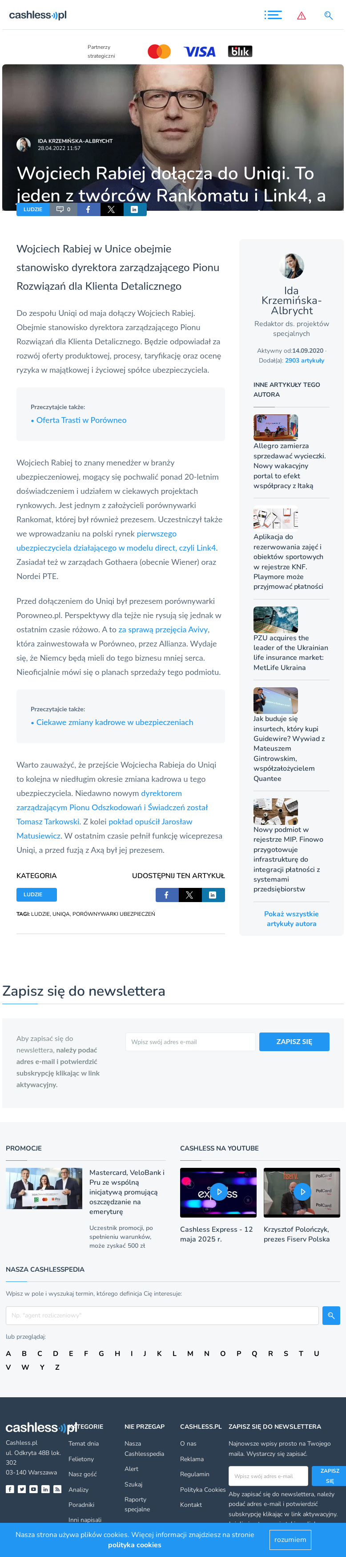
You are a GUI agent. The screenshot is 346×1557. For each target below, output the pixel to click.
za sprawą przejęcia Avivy (163, 629)
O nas (188, 1443)
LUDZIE (33, 209)
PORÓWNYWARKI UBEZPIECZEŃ (113, 914)
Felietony (81, 1459)
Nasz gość (82, 1474)
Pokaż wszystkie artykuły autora (291, 919)
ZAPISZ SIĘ (295, 1041)
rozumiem (290, 1540)
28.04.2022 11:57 (59, 148)
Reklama (192, 1459)
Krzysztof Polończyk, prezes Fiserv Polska (297, 1234)
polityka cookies (134, 1545)
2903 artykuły (304, 360)
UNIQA (61, 914)
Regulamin (194, 1474)
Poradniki (81, 1505)
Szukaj (133, 1484)
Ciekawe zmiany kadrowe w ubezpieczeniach (112, 722)
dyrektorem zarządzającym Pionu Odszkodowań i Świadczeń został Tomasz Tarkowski (112, 807)
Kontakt (191, 1505)
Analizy (78, 1490)
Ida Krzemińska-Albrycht (75, 141)
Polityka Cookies (203, 1490)
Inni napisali (84, 1520)
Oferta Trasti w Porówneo (79, 420)
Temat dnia (83, 1443)
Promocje (24, 1148)
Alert (131, 1469)
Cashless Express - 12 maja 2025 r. (216, 1234)
